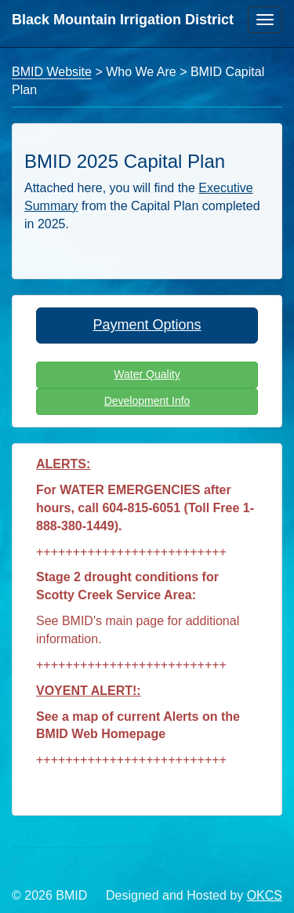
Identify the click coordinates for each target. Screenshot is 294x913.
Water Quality (147, 374)
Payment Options (147, 325)
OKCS (264, 895)
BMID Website (52, 71)
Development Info (147, 401)
